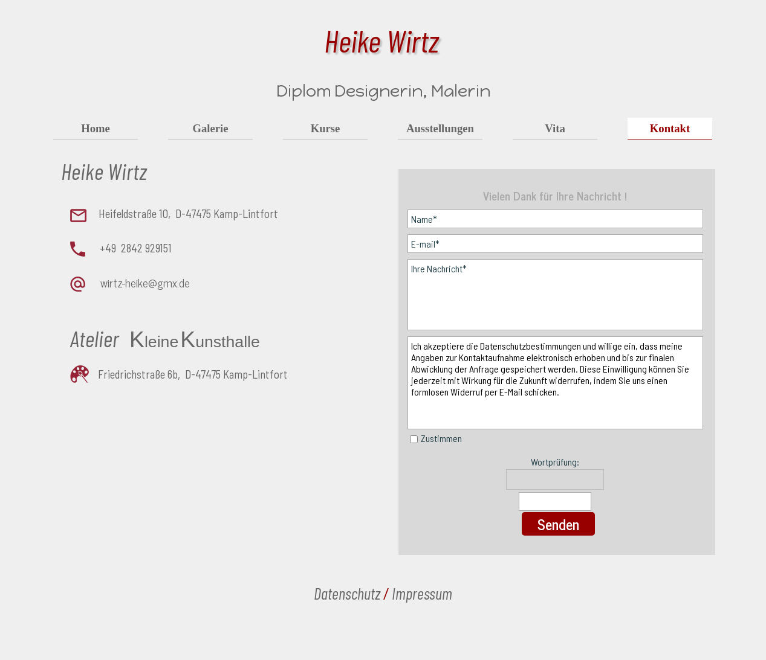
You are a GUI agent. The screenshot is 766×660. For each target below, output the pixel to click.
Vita (555, 128)
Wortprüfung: (555, 461)
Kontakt (670, 128)
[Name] (555, 219)
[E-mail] (555, 243)
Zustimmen (441, 438)
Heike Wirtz (381, 40)
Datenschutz (347, 593)
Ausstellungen (440, 128)
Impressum (422, 593)
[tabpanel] (198, 268)
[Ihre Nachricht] (555, 294)
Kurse (325, 128)
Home (95, 128)
